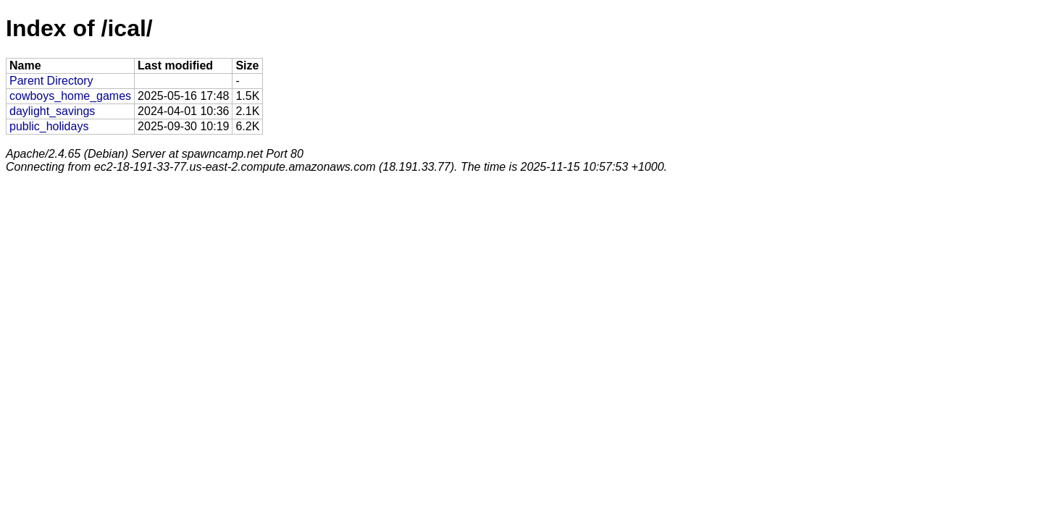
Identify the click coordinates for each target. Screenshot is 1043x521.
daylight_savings (52, 111)
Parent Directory (51, 81)
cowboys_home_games (70, 96)
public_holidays (48, 126)
